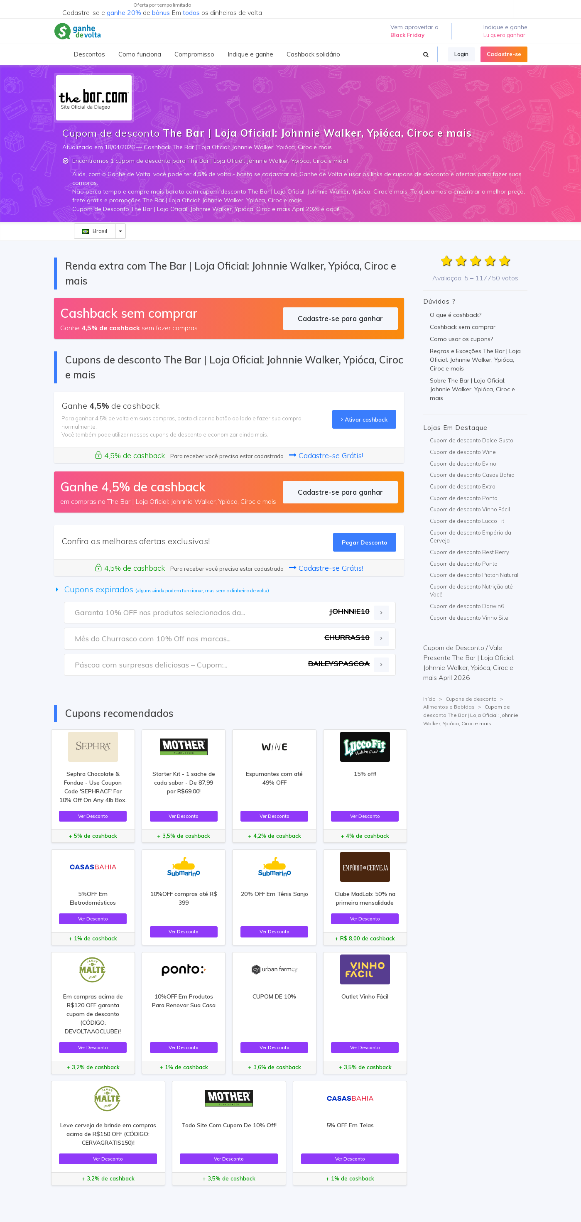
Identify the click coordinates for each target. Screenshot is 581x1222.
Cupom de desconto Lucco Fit (467, 521)
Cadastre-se (504, 54)
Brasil (94, 231)
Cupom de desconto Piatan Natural (474, 575)
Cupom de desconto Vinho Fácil (470, 509)
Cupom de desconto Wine (463, 452)
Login (461, 54)
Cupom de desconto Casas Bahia (472, 474)
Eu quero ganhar (504, 35)
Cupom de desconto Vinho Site (469, 617)
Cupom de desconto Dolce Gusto (471, 440)
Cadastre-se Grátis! (326, 455)
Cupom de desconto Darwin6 (467, 606)
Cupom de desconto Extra (462, 486)
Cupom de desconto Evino (463, 463)
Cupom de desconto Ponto (464, 498)
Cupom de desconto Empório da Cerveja (470, 536)
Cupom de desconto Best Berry (469, 552)
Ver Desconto (93, 816)
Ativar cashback (364, 419)
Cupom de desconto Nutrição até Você (471, 590)
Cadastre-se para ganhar (340, 318)
